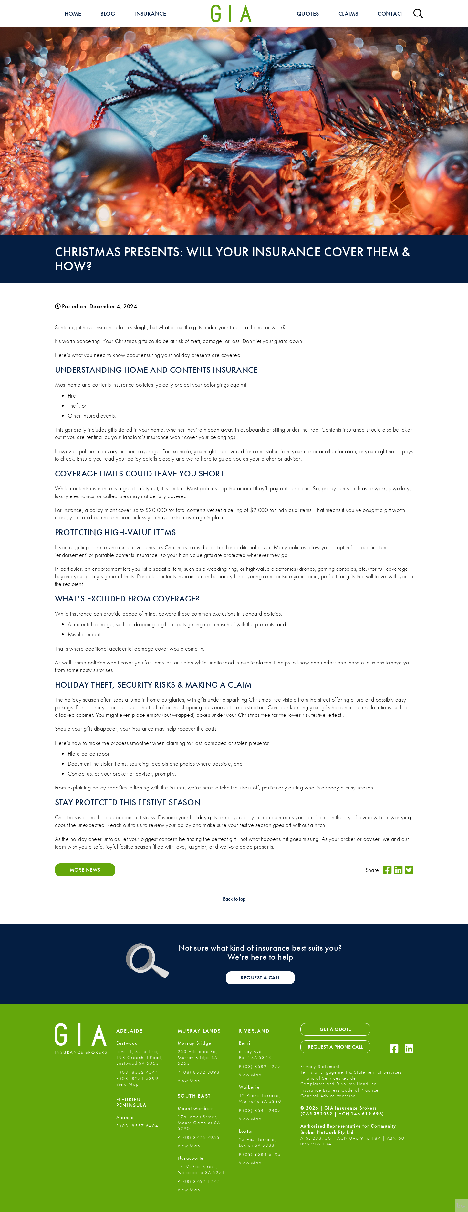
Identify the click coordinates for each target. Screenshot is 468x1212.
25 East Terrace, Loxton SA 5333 (257, 1142)
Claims (348, 13)
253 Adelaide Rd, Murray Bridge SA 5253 (198, 1057)
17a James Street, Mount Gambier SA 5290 (199, 1122)
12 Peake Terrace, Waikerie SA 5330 (260, 1098)
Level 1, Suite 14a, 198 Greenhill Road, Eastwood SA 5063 (139, 1057)
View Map (127, 1084)
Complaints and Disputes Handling (339, 1084)
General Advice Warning (328, 1096)
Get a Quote (335, 1029)
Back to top (234, 899)
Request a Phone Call (335, 1046)
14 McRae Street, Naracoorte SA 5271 (201, 1169)
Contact (390, 13)
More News (85, 869)
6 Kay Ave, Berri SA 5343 (255, 1054)
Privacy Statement (320, 1066)
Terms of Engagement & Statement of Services (352, 1072)
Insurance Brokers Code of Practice (340, 1090)
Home (73, 13)
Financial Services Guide (329, 1078)
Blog (107, 13)
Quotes (308, 13)
